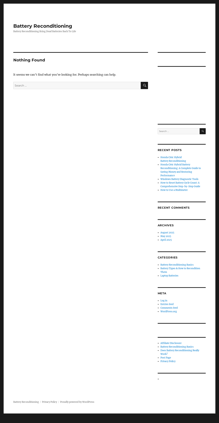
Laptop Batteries (169, 275)
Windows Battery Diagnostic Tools (179, 179)
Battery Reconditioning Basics (177, 264)
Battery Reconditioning (42, 26)
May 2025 (165, 236)
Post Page (165, 357)
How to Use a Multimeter (174, 190)
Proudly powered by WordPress (77, 402)
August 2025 (167, 232)
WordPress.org (168, 311)
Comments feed (169, 307)
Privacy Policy (167, 361)
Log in (163, 300)
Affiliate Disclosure (171, 343)
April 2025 (166, 239)
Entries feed (167, 304)
